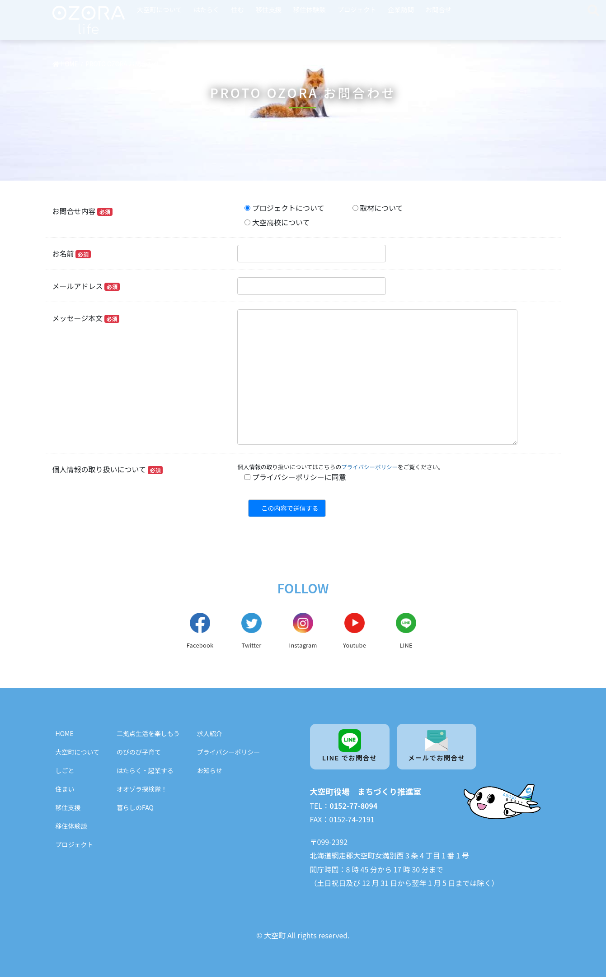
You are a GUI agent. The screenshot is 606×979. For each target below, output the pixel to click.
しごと (65, 771)
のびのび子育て (139, 753)
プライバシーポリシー (370, 466)
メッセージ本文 (86, 317)
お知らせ (209, 771)
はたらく (206, 9)
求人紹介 (209, 734)
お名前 (71, 253)
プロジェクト (356, 9)
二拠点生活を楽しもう (148, 734)
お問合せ (439, 9)
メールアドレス (86, 285)
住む (237, 9)
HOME (65, 734)
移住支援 (269, 9)
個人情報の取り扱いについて (107, 469)
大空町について (159, 9)
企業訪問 (401, 9)
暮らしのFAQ (135, 808)
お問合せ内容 (82, 210)
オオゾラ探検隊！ (142, 790)
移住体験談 (309, 9)
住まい (65, 790)
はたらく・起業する (145, 771)
